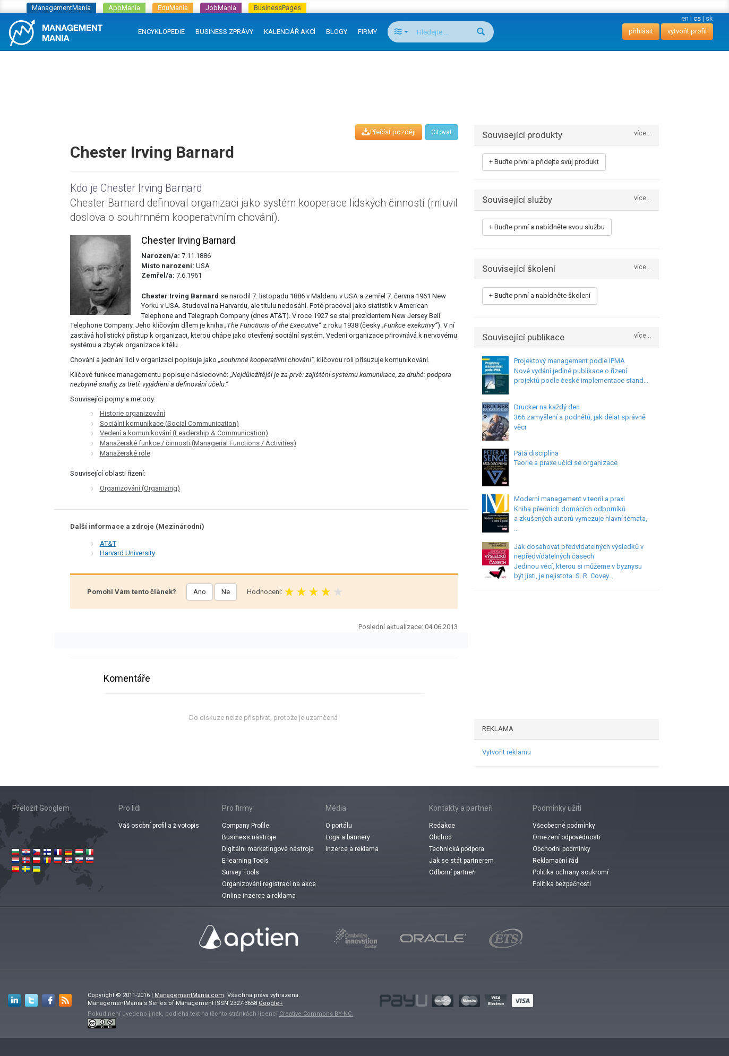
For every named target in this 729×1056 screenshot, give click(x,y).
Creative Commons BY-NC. (316, 1013)
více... (642, 133)
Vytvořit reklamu (506, 752)
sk (709, 18)
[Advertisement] (364, 77)
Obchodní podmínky (561, 849)
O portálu (338, 825)
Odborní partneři (452, 872)
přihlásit (641, 31)
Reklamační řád (555, 860)
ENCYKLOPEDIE (161, 32)
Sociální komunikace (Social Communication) (169, 423)
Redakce (442, 825)
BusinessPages (277, 8)
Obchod (440, 837)
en (685, 18)
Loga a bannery (347, 837)
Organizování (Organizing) (140, 488)
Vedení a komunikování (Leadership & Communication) (184, 433)
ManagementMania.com (189, 995)
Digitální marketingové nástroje (268, 849)
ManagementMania (61, 8)
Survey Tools (240, 872)
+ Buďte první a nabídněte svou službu (547, 227)
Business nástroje (249, 837)
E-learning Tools (245, 860)
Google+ (271, 1003)
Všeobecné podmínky (564, 825)
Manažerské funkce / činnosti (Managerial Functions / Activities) (198, 443)
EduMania (173, 8)
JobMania (220, 8)
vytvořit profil (687, 31)
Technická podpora (456, 849)
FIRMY (367, 32)
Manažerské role (125, 453)
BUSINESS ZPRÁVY (224, 32)
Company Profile (245, 825)
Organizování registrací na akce (269, 884)
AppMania (124, 8)
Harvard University (127, 553)
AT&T (108, 543)
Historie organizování (132, 413)
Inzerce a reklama (352, 849)
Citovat (441, 132)
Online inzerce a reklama (259, 895)
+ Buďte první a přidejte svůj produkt (544, 162)
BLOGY (336, 32)
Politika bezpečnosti (562, 884)
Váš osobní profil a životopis (158, 825)
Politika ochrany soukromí (570, 872)
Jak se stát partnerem (461, 860)
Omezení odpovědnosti (567, 837)
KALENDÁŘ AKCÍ (289, 32)
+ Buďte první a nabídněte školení (539, 295)
